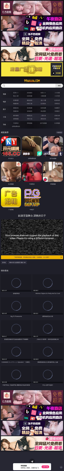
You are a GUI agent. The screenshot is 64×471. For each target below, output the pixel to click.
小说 (4, 117)
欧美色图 (43, 108)
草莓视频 (29, 123)
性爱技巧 (57, 119)
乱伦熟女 (43, 103)
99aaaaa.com (32, 81)
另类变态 (57, 103)
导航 (4, 124)
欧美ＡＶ (43, 93)
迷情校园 (16, 119)
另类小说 (29, 119)
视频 (4, 94)
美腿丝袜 (16, 111)
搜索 (59, 86)
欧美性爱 (57, 100)
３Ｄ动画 (57, 93)
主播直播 (43, 96)
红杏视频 (57, 123)
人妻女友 (43, 115)
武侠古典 (57, 115)
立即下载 (45, 467)
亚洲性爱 (16, 100)
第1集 (4, 262)
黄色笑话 (43, 119)
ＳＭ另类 (57, 96)
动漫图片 (57, 108)
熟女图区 (43, 111)
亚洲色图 (29, 108)
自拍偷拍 (29, 93)
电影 (4, 102)
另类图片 (57, 111)
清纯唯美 (29, 111)
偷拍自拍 (29, 100)
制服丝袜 (16, 103)
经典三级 (29, 103)
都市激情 (16, 115)
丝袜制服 (29, 96)
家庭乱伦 (29, 115)
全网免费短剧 (16, 126)
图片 (4, 109)
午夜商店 (16, 123)
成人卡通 (43, 100)
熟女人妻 (16, 96)
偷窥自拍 (16, 108)
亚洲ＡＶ (16, 93)
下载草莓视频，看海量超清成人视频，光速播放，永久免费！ (38, 257)
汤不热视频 (43, 123)
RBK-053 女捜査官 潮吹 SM (17, 262)
